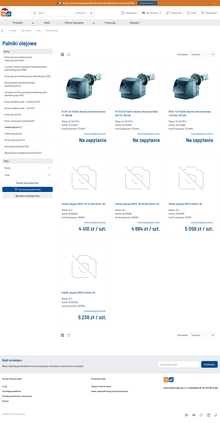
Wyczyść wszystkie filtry (28, 195)
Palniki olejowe (51, 30)
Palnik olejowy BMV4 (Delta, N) (78, 292)
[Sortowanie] (202, 54)
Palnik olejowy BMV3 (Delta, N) (185, 203)
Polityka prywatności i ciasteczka (17, 396)
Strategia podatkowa (11, 391)
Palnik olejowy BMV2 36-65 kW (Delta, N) (137, 203)
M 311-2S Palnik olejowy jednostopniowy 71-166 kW (84, 113)
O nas (4, 386)
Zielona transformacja (101, 386)
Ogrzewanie (26, 30)
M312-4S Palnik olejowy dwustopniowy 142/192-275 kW (190, 113)
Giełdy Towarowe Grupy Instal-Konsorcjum (109, 391)
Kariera (5, 401)
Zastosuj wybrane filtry (27, 189)
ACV (70, 210)
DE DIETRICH (74, 121)
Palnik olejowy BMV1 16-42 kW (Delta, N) (83, 203)
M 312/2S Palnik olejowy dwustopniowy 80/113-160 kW (136, 113)
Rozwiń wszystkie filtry (27, 182)
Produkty (12, 30)
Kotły (38, 30)
